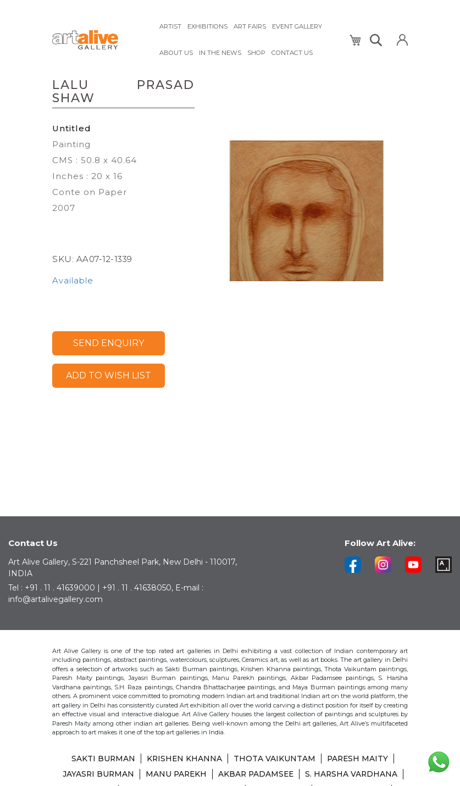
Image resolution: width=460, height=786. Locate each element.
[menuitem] (170, 26)
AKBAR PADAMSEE (256, 775)
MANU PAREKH (174, 775)
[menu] (247, 39)
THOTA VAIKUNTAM (274, 760)
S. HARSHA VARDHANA (353, 775)
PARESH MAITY (358, 760)
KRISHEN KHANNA (184, 760)
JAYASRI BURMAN (95, 775)
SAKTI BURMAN (102, 760)
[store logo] (99, 39)
